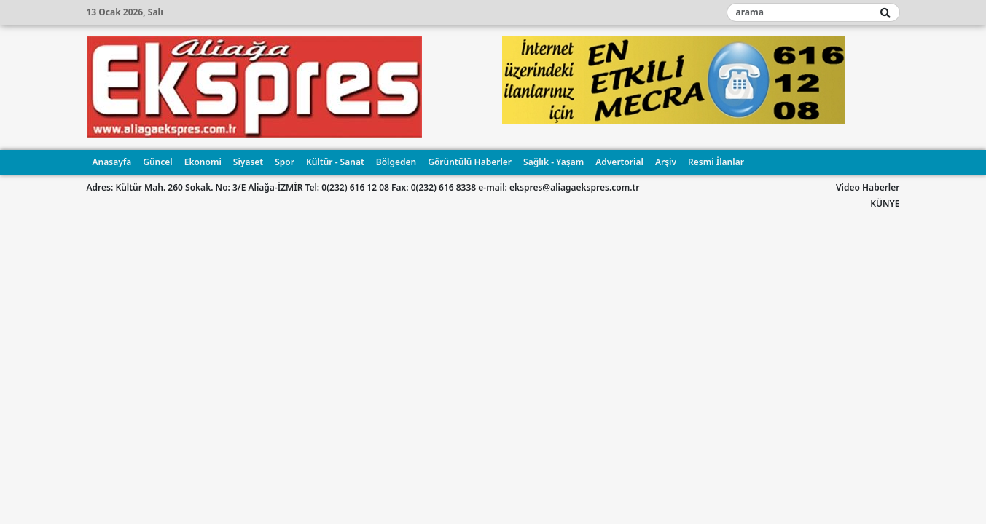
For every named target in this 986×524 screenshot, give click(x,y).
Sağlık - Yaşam (553, 162)
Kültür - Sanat (335, 162)
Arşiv (665, 162)
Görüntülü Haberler (470, 162)
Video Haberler (867, 187)
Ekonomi (203, 162)
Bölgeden (396, 162)
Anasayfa (112, 162)
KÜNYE (884, 203)
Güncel (157, 162)
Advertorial (619, 162)
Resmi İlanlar (716, 162)
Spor (284, 162)
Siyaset (248, 162)
